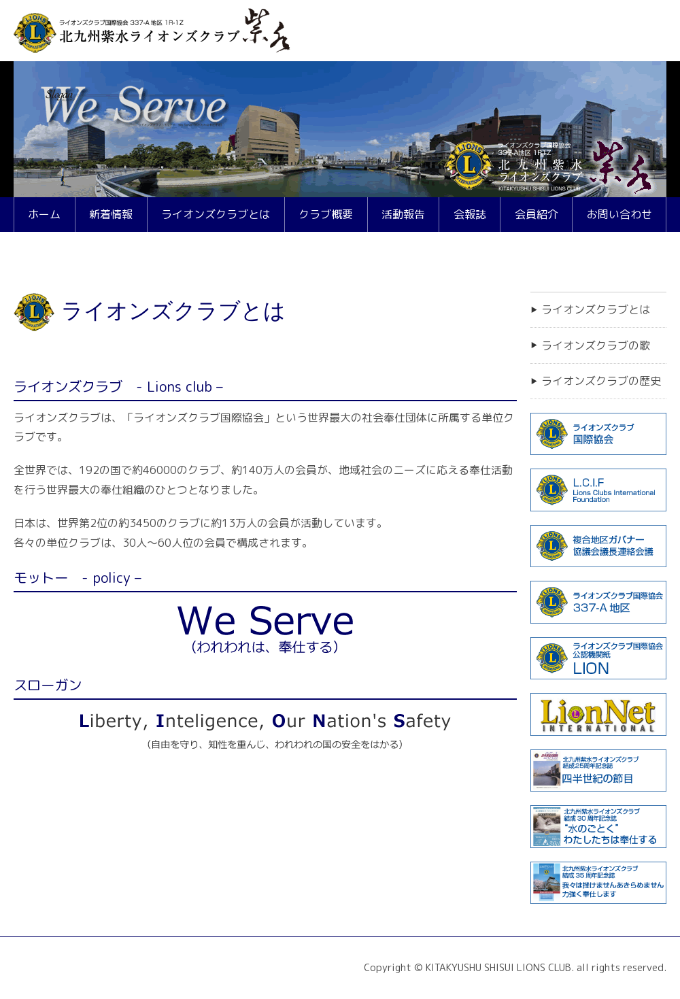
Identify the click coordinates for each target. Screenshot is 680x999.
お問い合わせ (619, 214)
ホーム (44, 214)
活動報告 (403, 214)
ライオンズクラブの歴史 (601, 380)
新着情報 (111, 214)
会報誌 (470, 214)
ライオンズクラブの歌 (595, 345)
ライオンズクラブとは (215, 214)
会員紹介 (536, 214)
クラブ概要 (326, 214)
